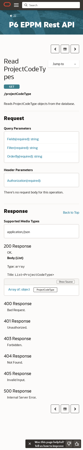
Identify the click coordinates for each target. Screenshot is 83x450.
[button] (55, 49)
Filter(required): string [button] (22, 148)
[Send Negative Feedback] (69, 443)
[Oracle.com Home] (7, 4)
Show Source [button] (66, 281)
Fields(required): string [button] (23, 139)
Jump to (64, 64)
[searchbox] (53, 5)
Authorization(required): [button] (24, 180)
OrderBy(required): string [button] (24, 156)
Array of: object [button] (19, 289)
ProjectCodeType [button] (45, 289)
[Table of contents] (65, 49)
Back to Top (71, 212)
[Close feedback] (29, 443)
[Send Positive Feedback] (76, 443)
